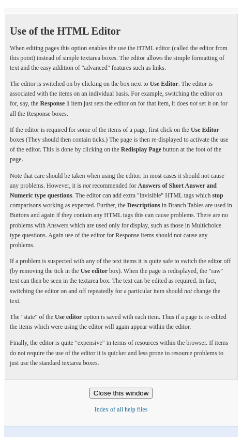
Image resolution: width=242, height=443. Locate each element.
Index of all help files (121, 409)
